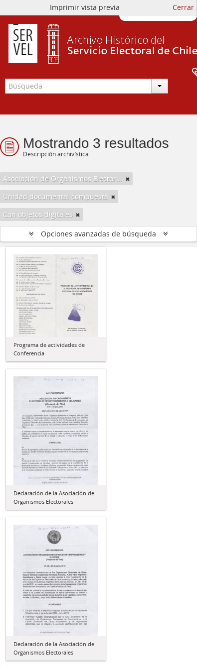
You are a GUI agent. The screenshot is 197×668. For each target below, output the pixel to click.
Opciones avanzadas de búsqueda (98, 233)
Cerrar (183, 7)
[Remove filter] (128, 179)
